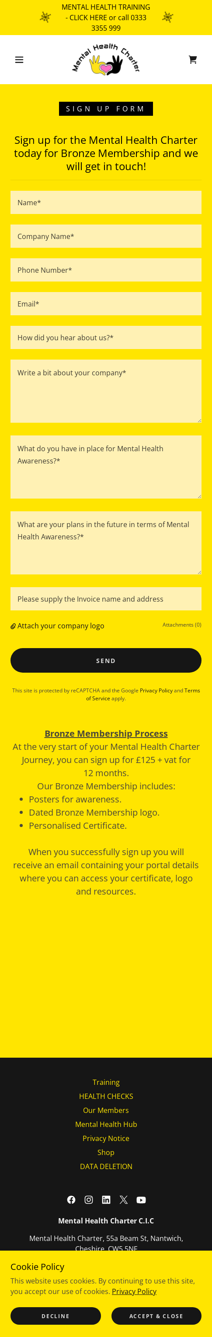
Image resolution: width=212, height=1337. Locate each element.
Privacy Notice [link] (106, 1138)
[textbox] (106, 202)
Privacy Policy (134, 1291)
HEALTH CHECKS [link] (106, 1096)
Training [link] (106, 1082)
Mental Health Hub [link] (106, 1124)
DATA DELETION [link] (106, 1166)
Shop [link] (106, 1152)
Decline (56, 1316)
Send (106, 660)
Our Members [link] (106, 1110)
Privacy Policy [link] (156, 690)
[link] (106, 59)
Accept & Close (156, 1316)
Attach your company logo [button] (60, 626)
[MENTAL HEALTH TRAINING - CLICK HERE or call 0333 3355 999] (106, 17)
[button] (20, 59)
